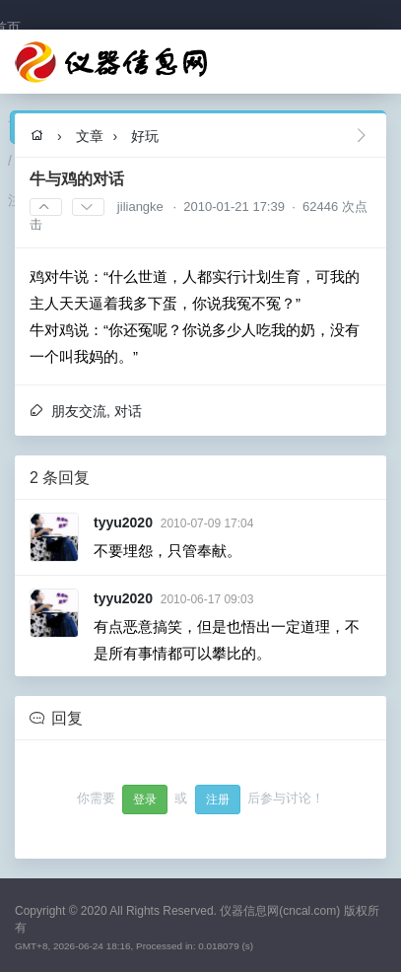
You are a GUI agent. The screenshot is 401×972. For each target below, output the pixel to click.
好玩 (145, 136)
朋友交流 (78, 411)
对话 (128, 411)
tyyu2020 (123, 522)
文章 (89, 136)
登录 (145, 799)
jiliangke (140, 206)
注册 (218, 799)
